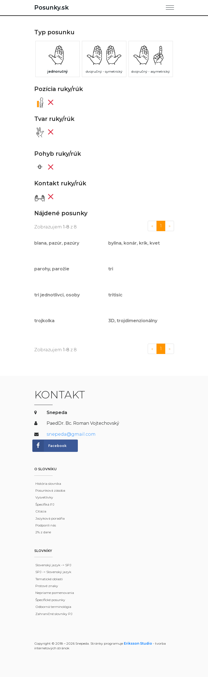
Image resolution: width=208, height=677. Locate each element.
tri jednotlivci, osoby (57, 295)
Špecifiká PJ (44, 504)
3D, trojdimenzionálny (132, 320)
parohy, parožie (51, 268)
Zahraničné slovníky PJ (53, 614)
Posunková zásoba (50, 490)
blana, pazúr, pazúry (56, 243)
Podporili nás (45, 525)
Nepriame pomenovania (54, 593)
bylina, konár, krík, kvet (134, 243)
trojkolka (44, 320)
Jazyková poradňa (50, 518)
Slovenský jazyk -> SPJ (53, 565)
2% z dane (43, 532)
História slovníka (48, 483)
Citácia (40, 511)
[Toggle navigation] (169, 6)
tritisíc (115, 295)
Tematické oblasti (49, 579)
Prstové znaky (46, 586)
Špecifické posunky (50, 600)
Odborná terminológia (53, 607)
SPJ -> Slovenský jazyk (53, 572)
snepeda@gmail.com (71, 434)
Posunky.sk (51, 7)
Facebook (50, 446)
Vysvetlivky (44, 497)
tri (110, 268)
